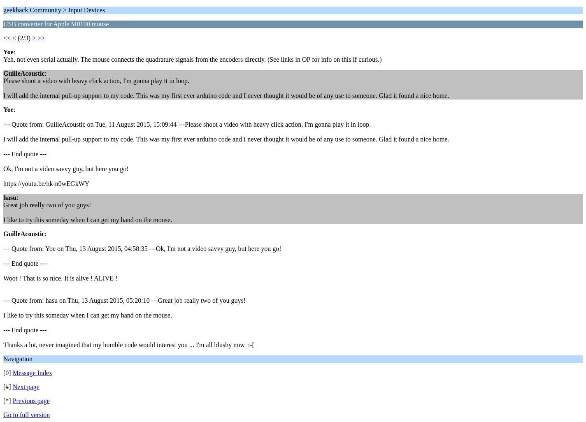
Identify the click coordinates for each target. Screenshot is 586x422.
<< (7, 38)
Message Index (32, 372)
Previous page (31, 400)
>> (41, 38)
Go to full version (26, 414)
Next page (26, 386)
